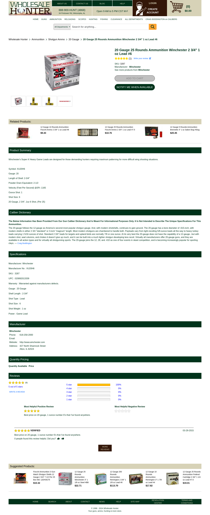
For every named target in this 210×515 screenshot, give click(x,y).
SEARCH (52, 502)
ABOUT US (62, 4)
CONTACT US (82, 4)
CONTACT (85, 502)
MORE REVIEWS (105, 448)
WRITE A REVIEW (17, 392)
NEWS (102, 502)
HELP (122, 4)
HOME (36, 19)
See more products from (132, 70)
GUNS (44, 19)
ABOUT (68, 502)
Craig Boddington (24, 243)
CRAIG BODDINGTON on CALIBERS (161, 19)
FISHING (104, 19)
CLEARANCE (116, 19)
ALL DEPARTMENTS (134, 19)
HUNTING (93, 19)
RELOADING (69, 19)
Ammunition (38, 39)
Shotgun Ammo (56, 39)
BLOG (102, 4)
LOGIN (153, 3)
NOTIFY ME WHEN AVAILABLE (135, 87)
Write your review (142, 58)
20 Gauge (74, 39)
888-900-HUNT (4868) (72, 10)
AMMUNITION (56, 19)
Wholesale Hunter (18, 39)
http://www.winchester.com (32, 342)
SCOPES (82, 19)
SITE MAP (135, 502)
